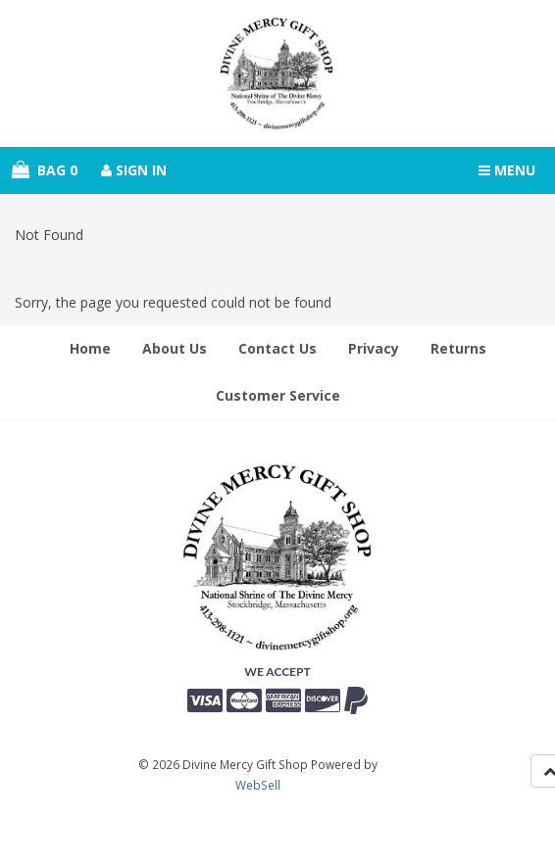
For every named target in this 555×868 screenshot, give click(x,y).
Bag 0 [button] (44, 170)
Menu (507, 170)
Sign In (134, 170)
